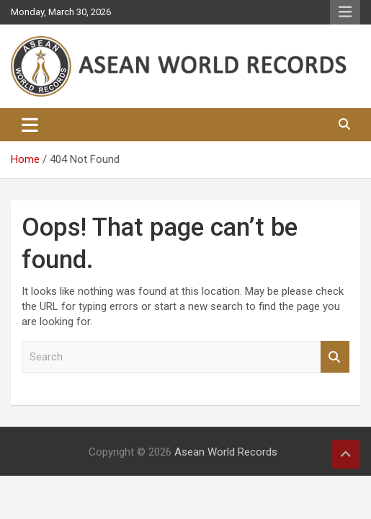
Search (335, 357)
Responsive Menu (345, 12)
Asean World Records (225, 451)
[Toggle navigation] (30, 124)
